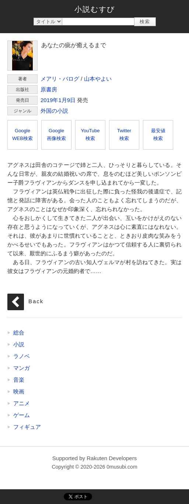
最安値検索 (158, 134)
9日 (71, 100)
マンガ (21, 368)
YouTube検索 (90, 134)
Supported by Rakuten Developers (94, 458)
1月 (62, 100)
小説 (18, 344)
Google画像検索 (56, 134)
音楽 (18, 380)
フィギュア (27, 427)
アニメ (21, 403)
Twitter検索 (124, 134)
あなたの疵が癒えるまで (22, 56)
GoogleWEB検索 (22, 134)
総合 (18, 332)
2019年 (49, 100)
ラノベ (21, 356)
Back (35, 301)
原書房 (49, 89)
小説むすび (94, 9)
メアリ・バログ (60, 79)
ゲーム (21, 415)
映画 (18, 391)
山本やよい (98, 79)
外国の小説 (54, 111)
